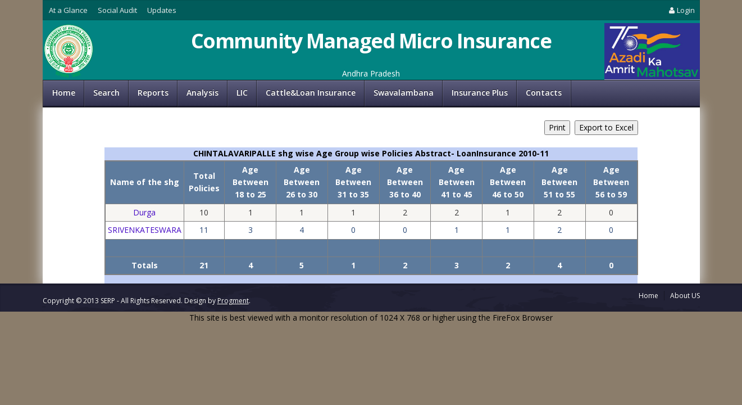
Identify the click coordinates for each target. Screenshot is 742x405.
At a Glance (68, 10)
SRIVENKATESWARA (144, 229)
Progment (233, 300)
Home (63, 92)
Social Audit (117, 10)
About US (685, 295)
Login (680, 10)
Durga (144, 212)
